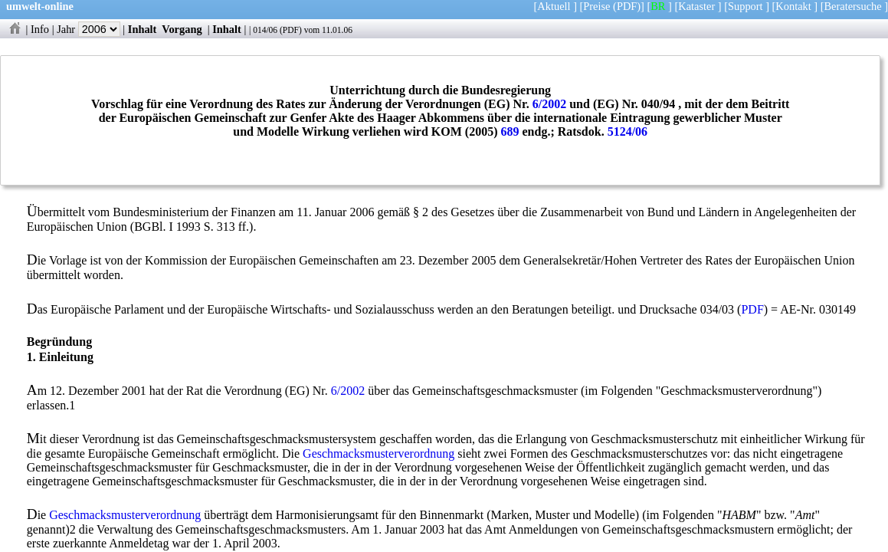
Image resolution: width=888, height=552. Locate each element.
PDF (291, 29)
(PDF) (627, 6)
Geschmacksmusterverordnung (378, 453)
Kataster (696, 6)
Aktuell (553, 6)
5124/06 (627, 131)
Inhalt (142, 29)
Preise (596, 6)
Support (745, 6)
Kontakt (793, 6)
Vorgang (182, 29)
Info (40, 29)
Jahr (88, 29)
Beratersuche (853, 6)
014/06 (265, 29)
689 (510, 131)
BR (657, 6)
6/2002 (549, 103)
